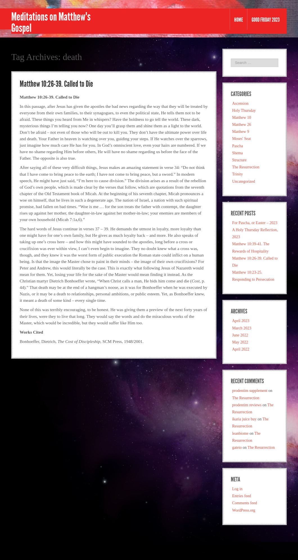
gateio (237, 447)
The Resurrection (245, 167)
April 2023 (240, 321)
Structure (239, 160)
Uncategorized (243, 181)
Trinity (237, 174)
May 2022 (240, 342)
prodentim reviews (247, 405)
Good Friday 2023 (266, 20)
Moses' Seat (241, 139)
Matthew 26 (241, 124)
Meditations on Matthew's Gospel (51, 22)
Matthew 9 (240, 132)
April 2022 (240, 349)
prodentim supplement (250, 391)
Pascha (237, 146)
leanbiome (240, 433)
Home (238, 20)
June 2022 (240, 335)
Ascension (240, 103)
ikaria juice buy (244, 419)
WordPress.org (243, 510)
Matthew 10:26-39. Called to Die (56, 84)
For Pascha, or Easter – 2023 (254, 223)
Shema (237, 153)
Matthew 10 (241, 117)
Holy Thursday (244, 110)
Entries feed (241, 496)
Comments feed (244, 503)
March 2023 (241, 328)
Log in (237, 489)
